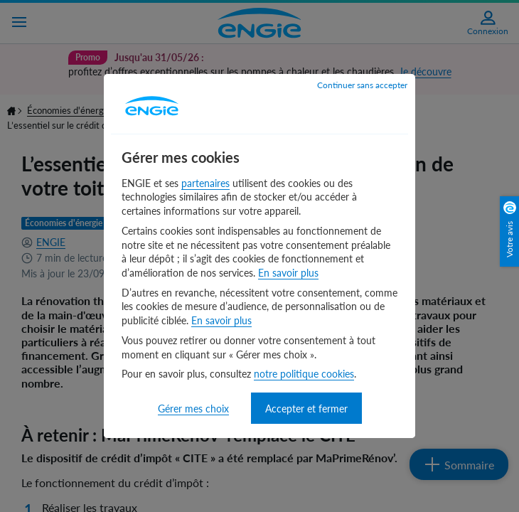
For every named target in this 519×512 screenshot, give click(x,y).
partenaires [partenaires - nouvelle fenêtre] (205, 183)
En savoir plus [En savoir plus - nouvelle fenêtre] (288, 273)
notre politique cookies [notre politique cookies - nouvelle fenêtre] (304, 374)
